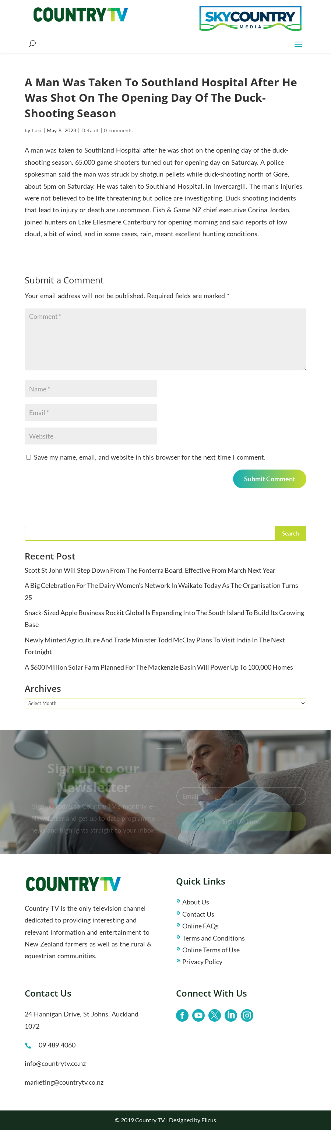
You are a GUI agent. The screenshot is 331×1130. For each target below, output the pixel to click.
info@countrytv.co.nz (55, 1063)
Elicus (208, 1119)
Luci (37, 130)
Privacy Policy (202, 962)
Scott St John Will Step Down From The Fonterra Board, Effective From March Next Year (150, 570)
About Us (195, 902)
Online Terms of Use (211, 950)
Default (90, 130)
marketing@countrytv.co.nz (64, 1082)
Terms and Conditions (213, 938)
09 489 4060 (57, 1045)
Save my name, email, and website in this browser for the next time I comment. (149, 457)
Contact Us (198, 914)
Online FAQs (200, 926)
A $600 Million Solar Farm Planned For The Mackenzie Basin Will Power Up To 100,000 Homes (159, 667)
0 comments (118, 130)
